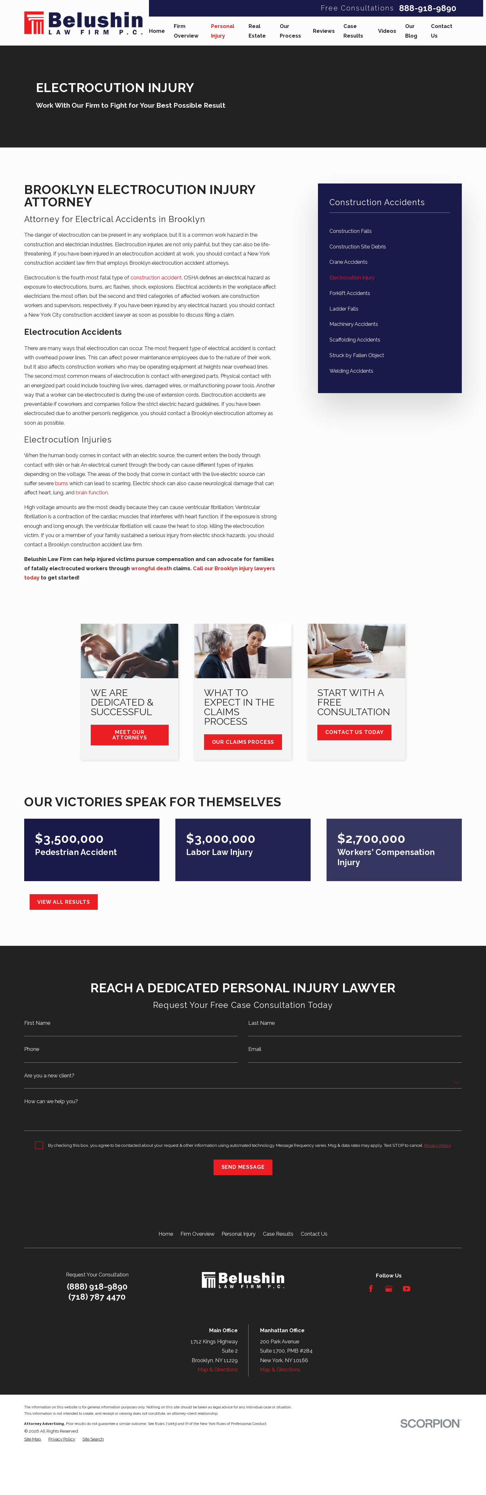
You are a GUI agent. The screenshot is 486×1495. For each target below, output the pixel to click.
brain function (92, 493)
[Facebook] (371, 1288)
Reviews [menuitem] (324, 31)
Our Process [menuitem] (290, 31)
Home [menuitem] (157, 31)
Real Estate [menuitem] (257, 31)
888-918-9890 (427, 8)
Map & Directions (218, 1370)
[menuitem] (389, 231)
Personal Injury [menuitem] (222, 31)
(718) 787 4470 (97, 1297)
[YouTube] (406, 1288)
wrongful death (151, 568)
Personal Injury (239, 1234)
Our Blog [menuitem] (411, 31)
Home (165, 1234)
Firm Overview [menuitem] (186, 31)
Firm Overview (197, 1234)
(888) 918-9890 (97, 1286)
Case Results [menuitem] (353, 31)
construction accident (156, 278)
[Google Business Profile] (388, 1288)
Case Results (278, 1234)
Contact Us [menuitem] (441, 31)
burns (61, 483)
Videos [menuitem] (387, 31)
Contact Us (314, 1234)
